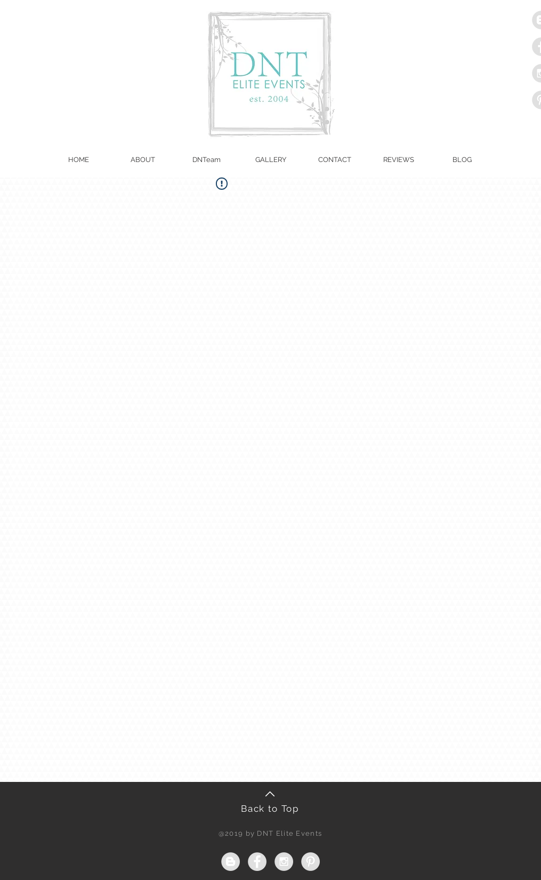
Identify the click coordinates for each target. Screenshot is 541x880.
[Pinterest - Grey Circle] (310, 861)
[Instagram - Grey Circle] (283, 861)
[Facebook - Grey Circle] (257, 861)
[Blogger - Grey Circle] (230, 861)
